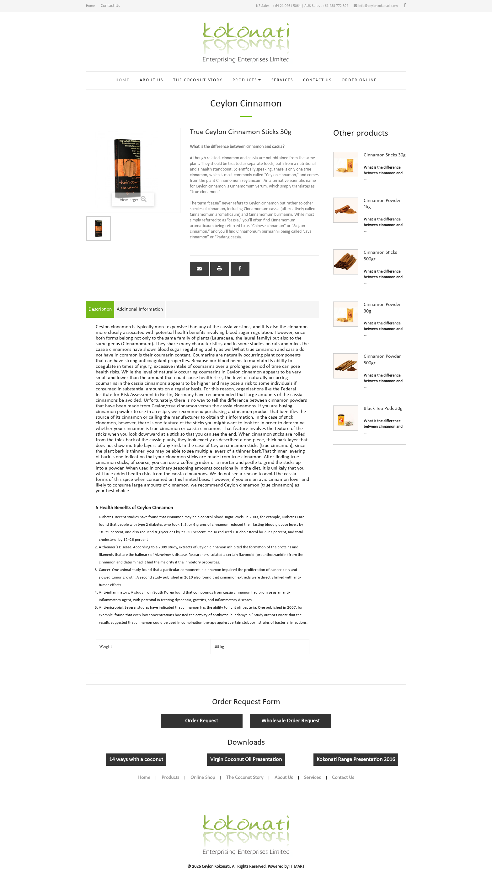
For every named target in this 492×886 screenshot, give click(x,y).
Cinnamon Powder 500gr (382, 363)
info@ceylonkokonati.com (370, 7)
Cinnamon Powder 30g (382, 311)
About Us (151, 83)
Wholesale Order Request (290, 724)
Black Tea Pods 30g (383, 411)
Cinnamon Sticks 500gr (380, 259)
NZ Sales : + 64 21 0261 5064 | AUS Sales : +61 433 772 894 (285, 7)
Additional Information (140, 312)
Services (282, 83)
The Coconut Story (197, 83)
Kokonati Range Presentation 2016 (356, 763)
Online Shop (202, 780)
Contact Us (113, 7)
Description (100, 312)
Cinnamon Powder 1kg (382, 207)
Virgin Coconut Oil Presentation (246, 763)
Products (245, 83)
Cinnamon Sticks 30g (385, 157)
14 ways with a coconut (136, 763)
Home (91, 7)
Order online (359, 83)
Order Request (201, 724)
